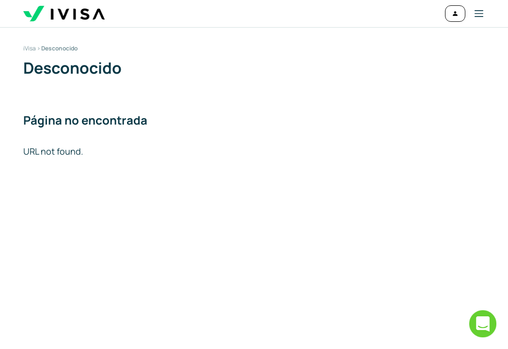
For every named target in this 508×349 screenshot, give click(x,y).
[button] (475, 13)
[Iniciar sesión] (455, 13)
